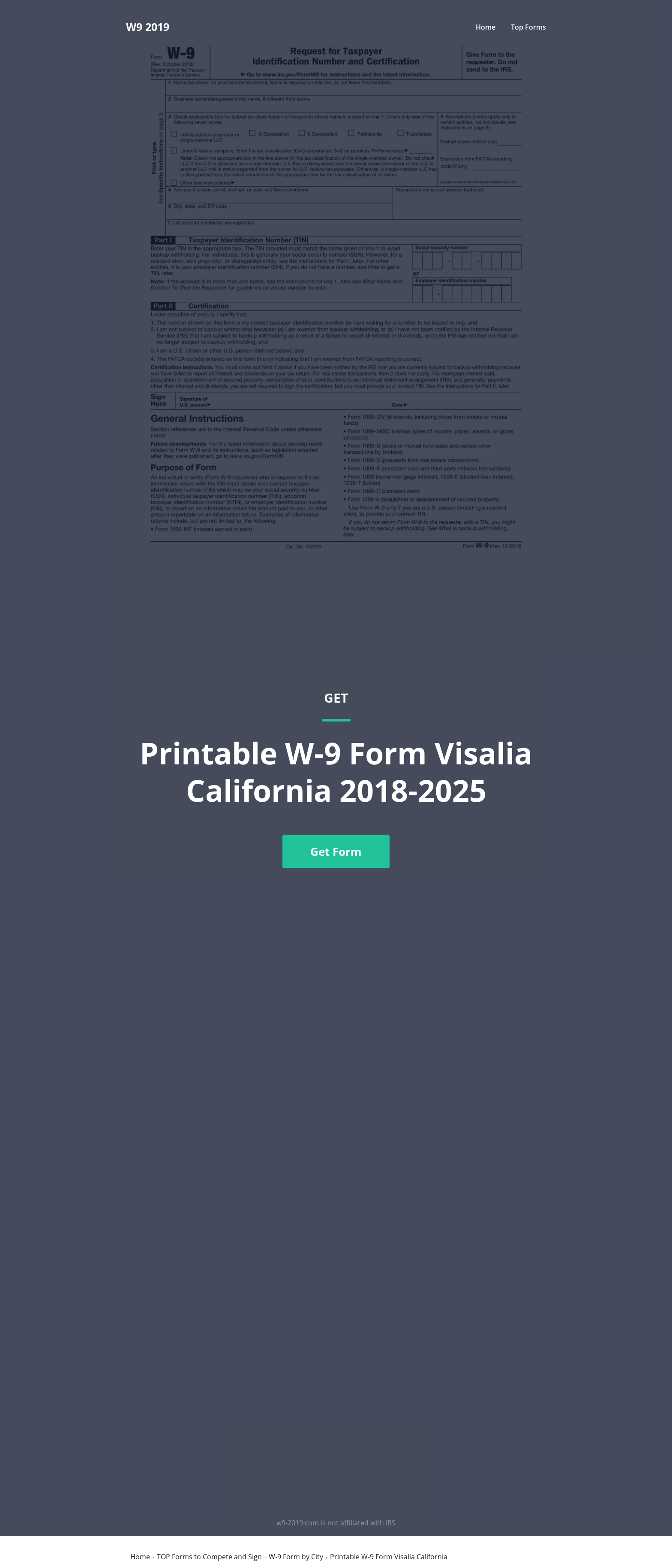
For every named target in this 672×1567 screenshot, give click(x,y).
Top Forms (528, 27)
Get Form (336, 851)
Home (485, 27)
